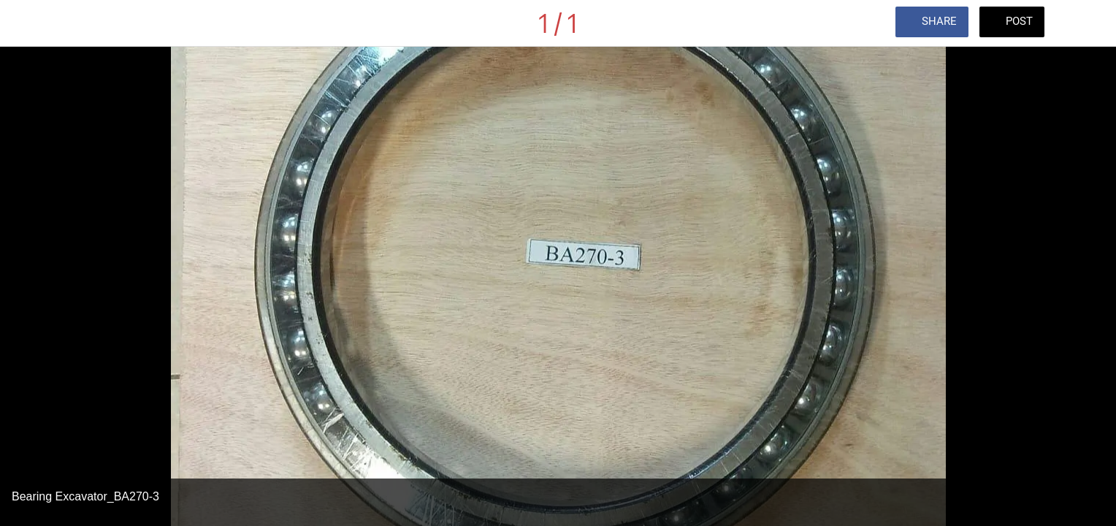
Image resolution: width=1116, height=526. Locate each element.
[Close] (29, 23)
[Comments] (1086, 23)
